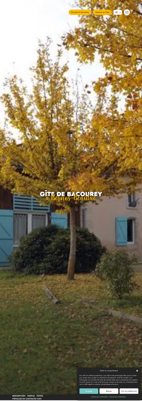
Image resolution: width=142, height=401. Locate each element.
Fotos (40, 395)
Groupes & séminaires (80, 12)
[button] (137, 370)
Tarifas (31, 395)
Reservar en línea (102, 12)
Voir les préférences (129, 391)
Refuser (109, 391)
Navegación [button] (126, 12)
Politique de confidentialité (99, 397)
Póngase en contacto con (26, 398)
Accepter (88, 391)
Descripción (18, 395)
